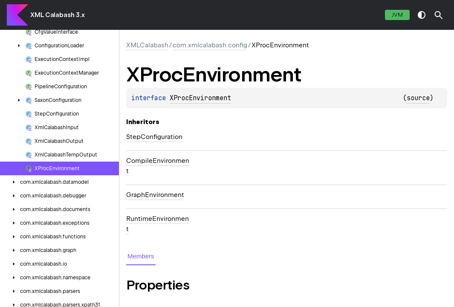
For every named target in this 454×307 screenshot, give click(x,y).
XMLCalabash (147, 45)
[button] (438, 14)
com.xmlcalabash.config (210, 45)
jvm (397, 15)
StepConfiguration (154, 137)
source (418, 98)
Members (140, 256)
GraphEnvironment (155, 195)
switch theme (421, 14)
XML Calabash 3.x (57, 15)
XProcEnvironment (200, 98)
